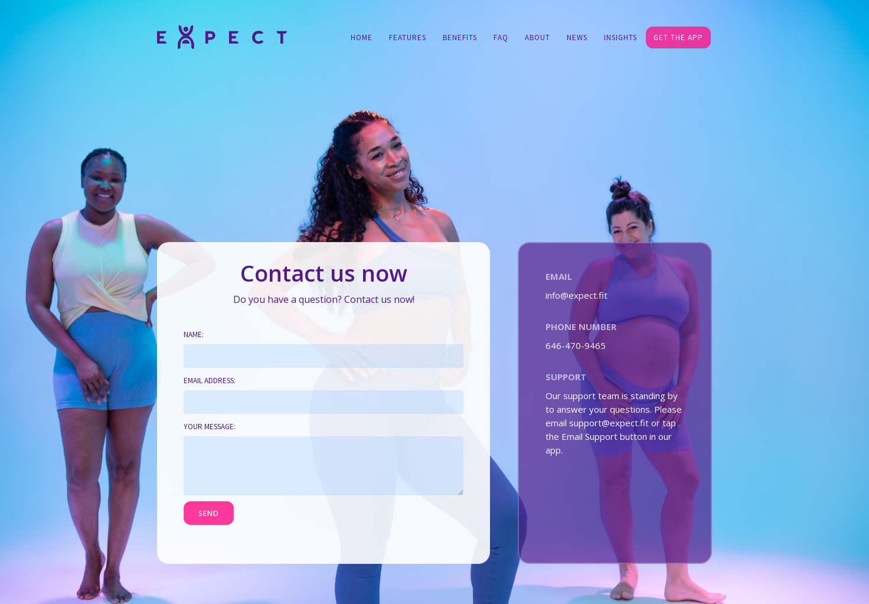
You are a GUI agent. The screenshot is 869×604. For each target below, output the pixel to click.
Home (362, 37)
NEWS (577, 37)
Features (407, 37)
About (537, 37)
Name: (194, 334)
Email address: (210, 381)
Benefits (460, 37)
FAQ (501, 37)
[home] (222, 36)
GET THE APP (678, 37)
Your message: (210, 427)
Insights (620, 37)
